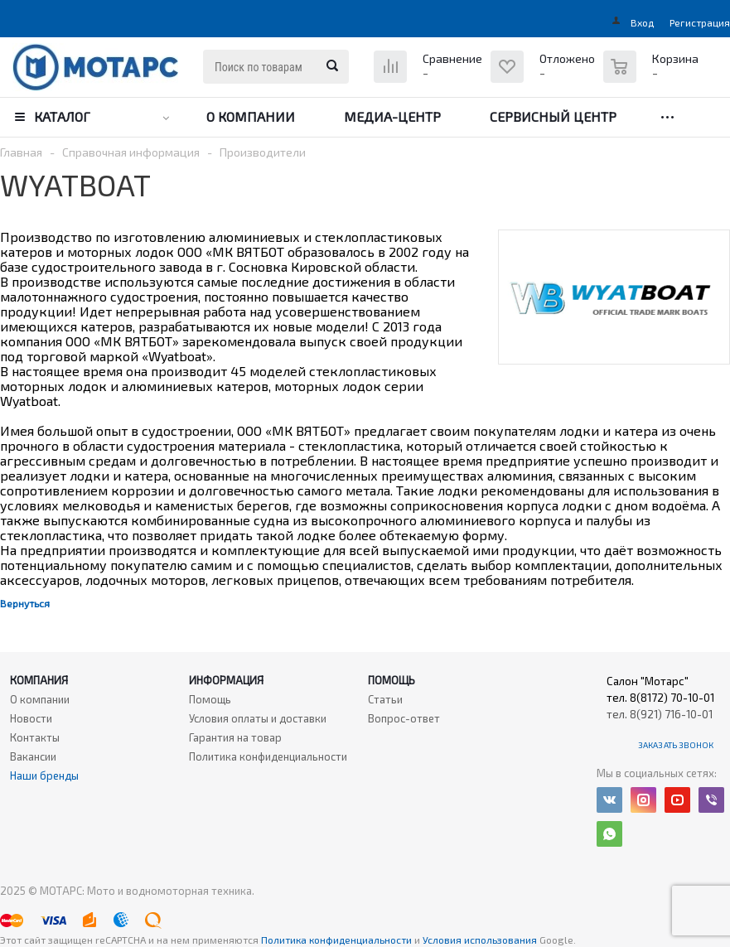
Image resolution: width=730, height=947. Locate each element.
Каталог (62, 116)
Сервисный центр (553, 116)
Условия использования (481, 939)
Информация (226, 680)
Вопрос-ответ (404, 718)
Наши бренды (44, 775)
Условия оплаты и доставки (257, 718)
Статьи (385, 699)
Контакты (35, 737)
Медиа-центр (392, 116)
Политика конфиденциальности (268, 756)
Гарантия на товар (235, 737)
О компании (250, 116)
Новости (31, 718)
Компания (39, 680)
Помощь (391, 680)
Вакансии (33, 756)
